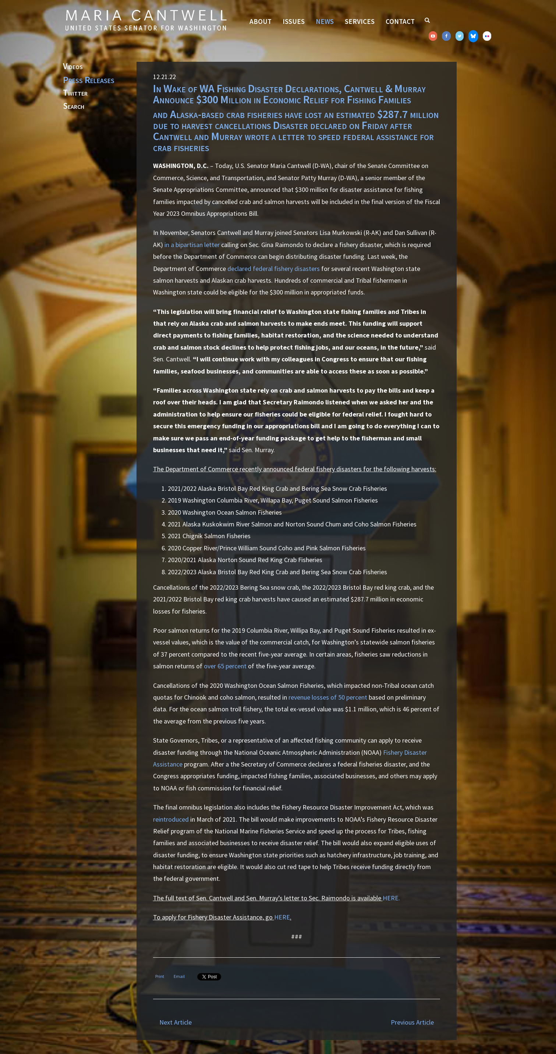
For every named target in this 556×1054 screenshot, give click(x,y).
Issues (294, 21)
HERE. (391, 898)
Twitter (75, 93)
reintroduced (171, 819)
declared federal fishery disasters (273, 268)
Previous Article (412, 1022)
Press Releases (88, 80)
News (325, 21)
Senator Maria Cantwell (146, 20)
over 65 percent (225, 666)
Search (73, 106)
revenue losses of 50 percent (327, 697)
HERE (282, 917)
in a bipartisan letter (192, 244)
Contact (400, 21)
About (260, 21)
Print (159, 976)
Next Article (175, 1022)
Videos (73, 66)
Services (360, 21)
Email (179, 976)
